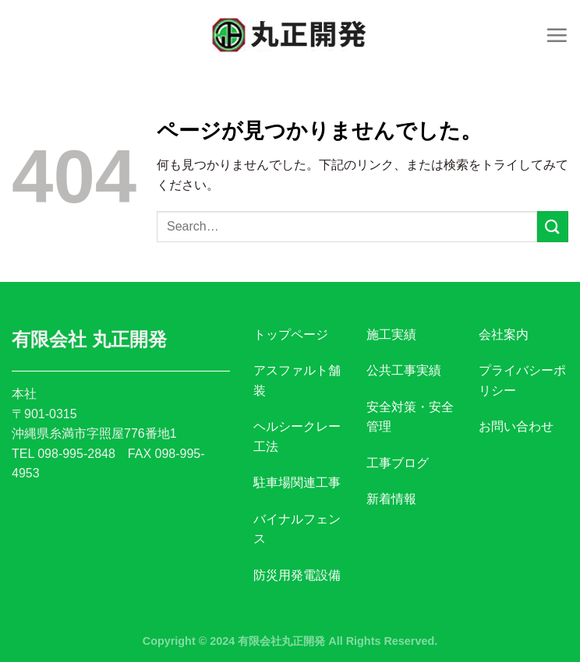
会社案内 (504, 334)
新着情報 (391, 498)
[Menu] (556, 35)
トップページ (290, 334)
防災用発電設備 (297, 575)
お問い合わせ (516, 426)
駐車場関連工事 (297, 482)
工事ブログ (397, 463)
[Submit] (552, 226)
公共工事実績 (403, 370)
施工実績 (391, 334)
